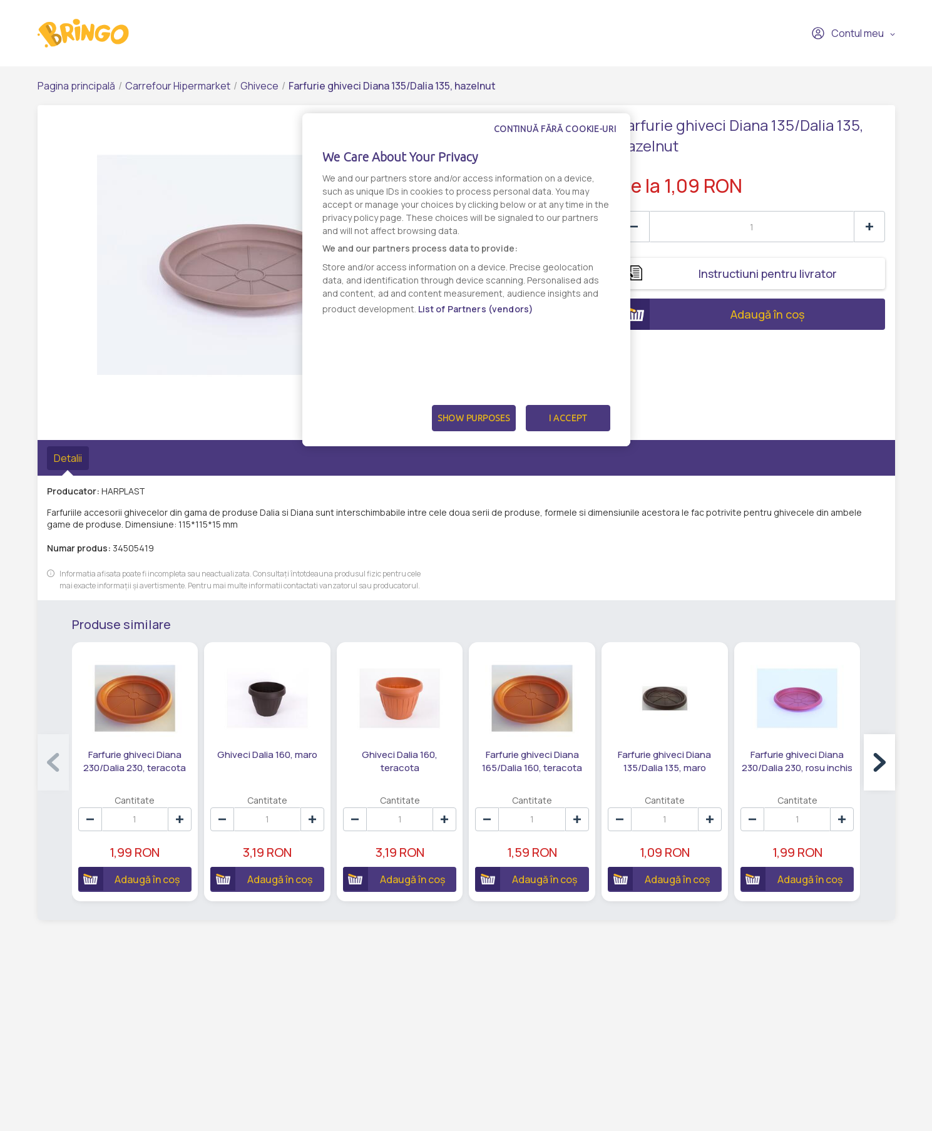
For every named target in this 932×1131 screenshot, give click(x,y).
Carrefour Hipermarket (177, 86)
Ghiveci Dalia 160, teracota (400, 761)
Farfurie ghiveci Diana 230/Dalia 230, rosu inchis (797, 761)
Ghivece (259, 86)
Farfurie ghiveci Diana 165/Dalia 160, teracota (532, 761)
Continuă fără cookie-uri (555, 129)
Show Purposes (474, 418)
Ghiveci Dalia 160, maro (267, 754)
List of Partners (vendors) (476, 309)
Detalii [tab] (68, 458)
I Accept (567, 418)
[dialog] (466, 279)
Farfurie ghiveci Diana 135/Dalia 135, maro (664, 761)
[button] (879, 762)
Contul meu (847, 33)
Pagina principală (76, 86)
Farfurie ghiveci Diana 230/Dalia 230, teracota (134, 761)
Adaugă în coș (711, 314)
